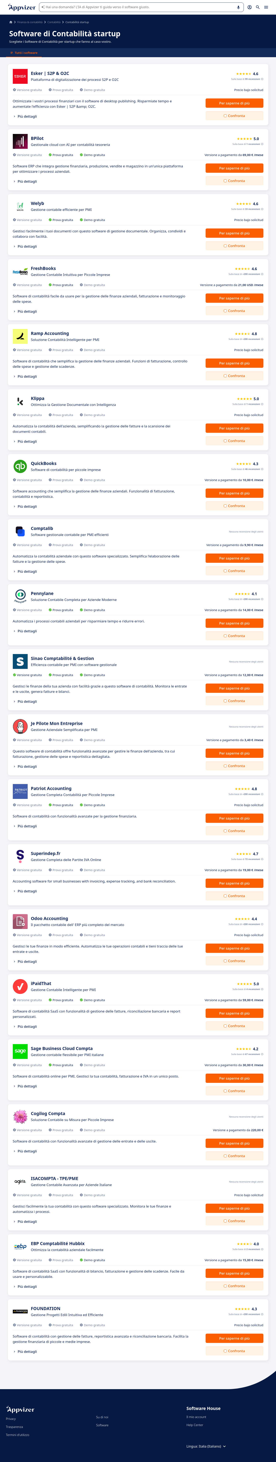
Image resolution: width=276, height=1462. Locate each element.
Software (102, 1425)
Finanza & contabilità (30, 22)
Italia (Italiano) (213, 1446)
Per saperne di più (234, 103)
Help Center (194, 1425)
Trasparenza (14, 1427)
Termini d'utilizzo (17, 1435)
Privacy (11, 1419)
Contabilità (53, 22)
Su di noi (102, 1417)
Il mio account (196, 1417)
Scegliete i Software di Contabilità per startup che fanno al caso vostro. (60, 41)
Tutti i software (24, 53)
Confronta (236, 115)
